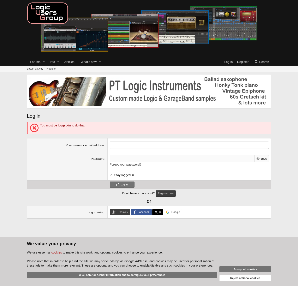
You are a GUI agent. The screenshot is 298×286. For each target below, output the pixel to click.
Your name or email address (85, 145)
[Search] (261, 62)
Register (51, 68)
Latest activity (35, 68)
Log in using (96, 212)
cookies (56, 252)
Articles (69, 62)
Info (52, 62)
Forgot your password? (125, 164)
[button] (44, 62)
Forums (35, 62)
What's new (89, 62)
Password (98, 158)
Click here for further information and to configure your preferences (122, 274)
